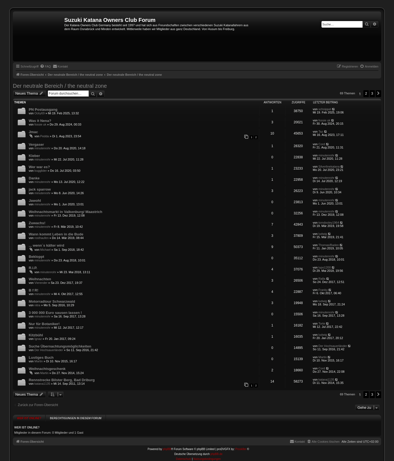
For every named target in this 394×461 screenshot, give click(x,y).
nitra (37, 305)
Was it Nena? (40, 121)
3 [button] (372, 93)
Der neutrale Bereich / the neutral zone (60, 86)
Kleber (34, 156)
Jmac (33, 132)
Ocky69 (39, 113)
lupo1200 (324, 267)
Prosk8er (240, 447)
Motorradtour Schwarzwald (52, 301)
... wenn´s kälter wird (46, 245)
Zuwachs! (37, 223)
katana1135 (42, 383)
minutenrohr (42, 148)
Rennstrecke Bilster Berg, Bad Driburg (62, 380)
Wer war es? (39, 167)
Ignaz (38, 338)
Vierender (41, 282)
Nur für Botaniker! (44, 324)
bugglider (40, 170)
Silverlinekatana (329, 166)
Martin (38, 361)
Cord (321, 144)
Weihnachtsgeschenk (47, 369)
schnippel (324, 109)
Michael (45, 249)
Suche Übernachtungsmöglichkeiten (60, 346)
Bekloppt (36, 257)
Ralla (321, 278)
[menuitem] (45, 66)
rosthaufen (41, 238)
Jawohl (35, 201)
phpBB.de (216, 452)
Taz (320, 131)
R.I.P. (33, 268)
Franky (323, 289)
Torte (321, 323)
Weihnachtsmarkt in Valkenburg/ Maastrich (65, 212)
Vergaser (36, 144)
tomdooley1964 (328, 222)
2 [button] (366, 93)
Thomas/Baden (328, 245)
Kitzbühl (36, 335)
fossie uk (40, 124)
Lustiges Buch (41, 357)
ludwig (322, 233)
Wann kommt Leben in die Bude (56, 234)
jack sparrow (40, 189)
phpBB (167, 447)
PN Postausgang (43, 109)
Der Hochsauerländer (48, 350)
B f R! (33, 290)
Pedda (44, 136)
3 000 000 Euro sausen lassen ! (55, 313)
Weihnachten (40, 279)
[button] (378, 93)
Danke (34, 178)
